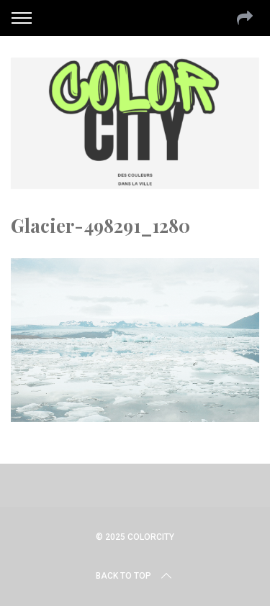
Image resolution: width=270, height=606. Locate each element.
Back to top (135, 576)
